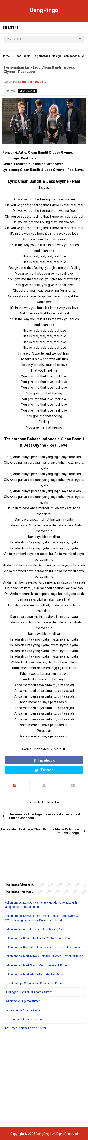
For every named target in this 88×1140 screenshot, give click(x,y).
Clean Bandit (22, 56)
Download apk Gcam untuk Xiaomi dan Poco (33, 983)
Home (6, 56)
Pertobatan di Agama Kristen (23, 1019)
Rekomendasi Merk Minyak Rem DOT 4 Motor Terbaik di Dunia (44, 956)
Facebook (44, 760)
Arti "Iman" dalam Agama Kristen (26, 1028)
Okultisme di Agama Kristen (22, 1001)
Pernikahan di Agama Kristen (23, 1010)
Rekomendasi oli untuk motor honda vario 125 (34, 929)
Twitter (44, 770)
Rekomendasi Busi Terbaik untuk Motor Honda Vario (38, 938)
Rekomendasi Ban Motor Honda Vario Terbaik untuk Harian (42, 947)
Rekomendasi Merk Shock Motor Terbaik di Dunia (36, 965)
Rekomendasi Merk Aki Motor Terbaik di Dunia (34, 974)
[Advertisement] (44, 1078)
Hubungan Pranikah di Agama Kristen (29, 992)
